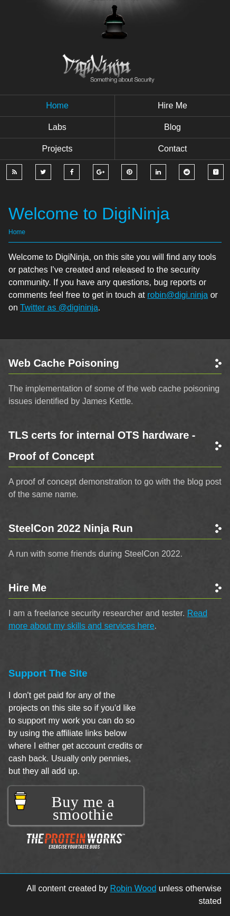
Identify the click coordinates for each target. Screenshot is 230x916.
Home (57, 105)
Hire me (172, 105)
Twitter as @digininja (59, 307)
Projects (57, 148)
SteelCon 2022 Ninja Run (70, 528)
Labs (57, 127)
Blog (172, 127)
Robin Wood (133, 888)
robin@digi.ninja (177, 294)
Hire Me (27, 587)
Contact (172, 148)
